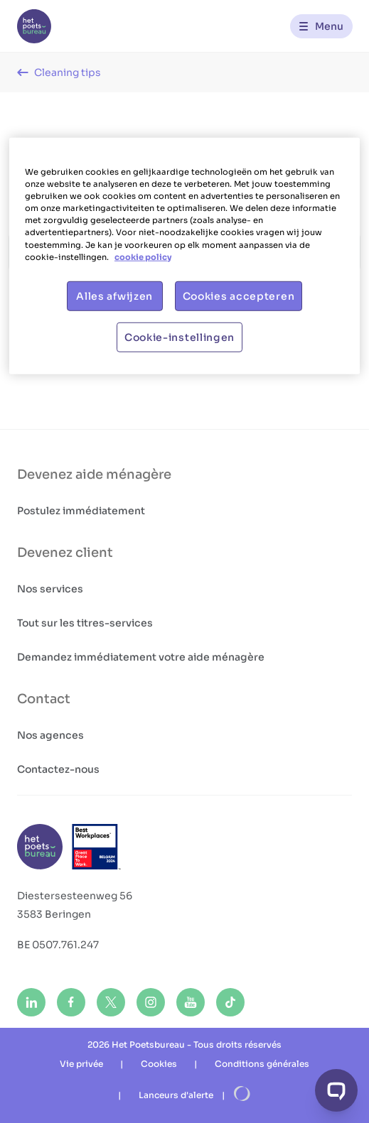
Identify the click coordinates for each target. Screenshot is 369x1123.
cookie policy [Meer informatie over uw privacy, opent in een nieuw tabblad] (142, 256)
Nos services (50, 588)
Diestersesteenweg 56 (74, 895)
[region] (184, 256)
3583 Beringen (54, 914)
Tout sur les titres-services (85, 623)
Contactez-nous (58, 769)
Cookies (159, 1063)
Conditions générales (262, 1063)
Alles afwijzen (114, 295)
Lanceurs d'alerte (176, 1095)
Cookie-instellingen (179, 336)
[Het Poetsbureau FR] (34, 26)
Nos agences (50, 735)
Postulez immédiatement (81, 510)
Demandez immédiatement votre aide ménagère (140, 657)
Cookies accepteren (239, 295)
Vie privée (81, 1063)
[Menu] (321, 26)
